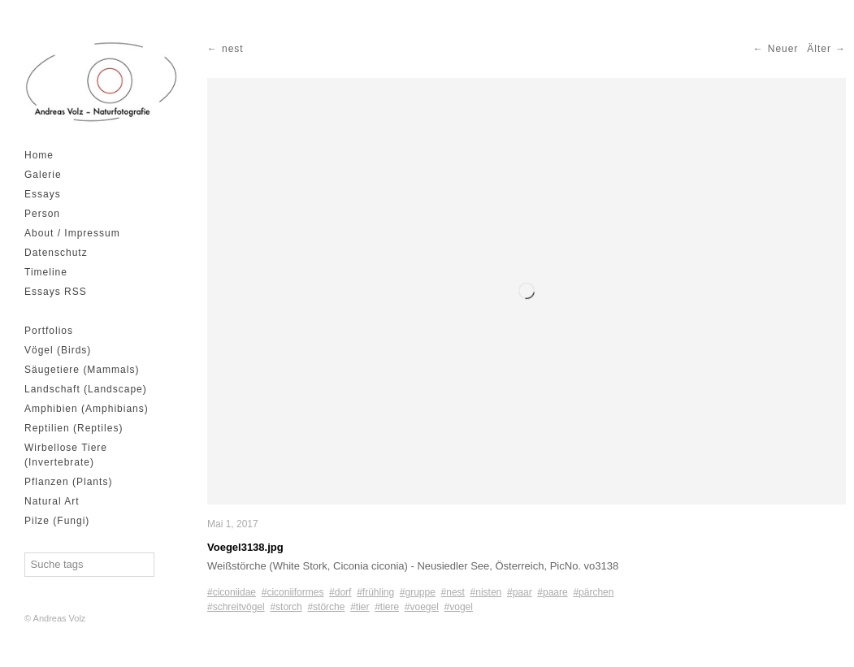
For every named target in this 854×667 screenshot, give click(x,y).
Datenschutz (56, 252)
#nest (453, 592)
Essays (42, 194)
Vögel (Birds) (57, 350)
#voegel (422, 607)
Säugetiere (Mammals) (81, 369)
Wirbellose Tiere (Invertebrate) (65, 455)
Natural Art (52, 501)
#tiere (387, 607)
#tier (359, 607)
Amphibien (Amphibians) (86, 408)
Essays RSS (55, 291)
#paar (519, 592)
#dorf (340, 592)
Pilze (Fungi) (56, 520)
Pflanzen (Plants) (68, 481)
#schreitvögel (236, 607)
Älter (819, 48)
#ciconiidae (231, 592)
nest (233, 48)
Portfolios (48, 330)
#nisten (486, 592)
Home (39, 155)
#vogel (458, 607)
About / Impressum (72, 233)
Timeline (45, 272)
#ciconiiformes (293, 592)
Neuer (783, 48)
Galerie (43, 174)
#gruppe (418, 592)
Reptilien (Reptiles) (73, 428)
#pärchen (593, 592)
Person (42, 213)
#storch (285, 607)
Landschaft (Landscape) (85, 389)
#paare (552, 592)
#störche (326, 607)
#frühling (375, 592)
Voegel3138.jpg (245, 547)
